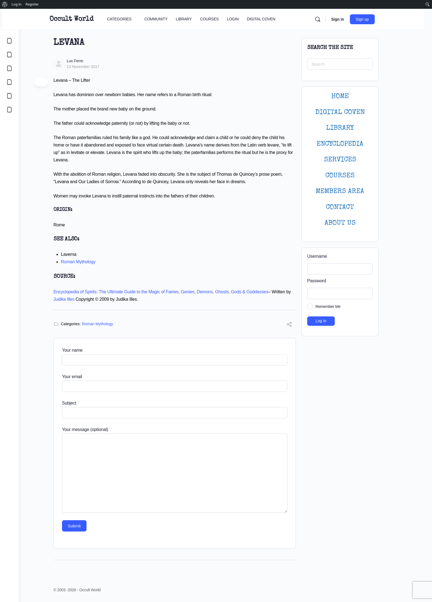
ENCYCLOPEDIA (349, 144)
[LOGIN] (9, 96)
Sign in (350, 19)
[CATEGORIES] (9, 41)
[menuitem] (5, 4)
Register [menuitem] (32, 4)
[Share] (298, 325)
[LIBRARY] (9, 68)
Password (326, 280)
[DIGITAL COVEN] (9, 109)
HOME (349, 96)
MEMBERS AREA (349, 191)
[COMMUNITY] (9, 54)
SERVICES (349, 159)
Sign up (375, 19)
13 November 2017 (92, 66)
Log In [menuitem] (16, 4)
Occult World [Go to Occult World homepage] (85, 19)
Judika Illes (73, 299)
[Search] (330, 19)
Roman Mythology (87, 261)
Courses (349, 175)
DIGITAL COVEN (349, 112)
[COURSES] (9, 82)
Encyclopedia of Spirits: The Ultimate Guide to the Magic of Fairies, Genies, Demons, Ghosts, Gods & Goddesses (170, 291)
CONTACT (349, 207)
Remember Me (337, 306)
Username (326, 256)
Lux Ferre (84, 61)
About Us (349, 223)
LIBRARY (349, 128)
